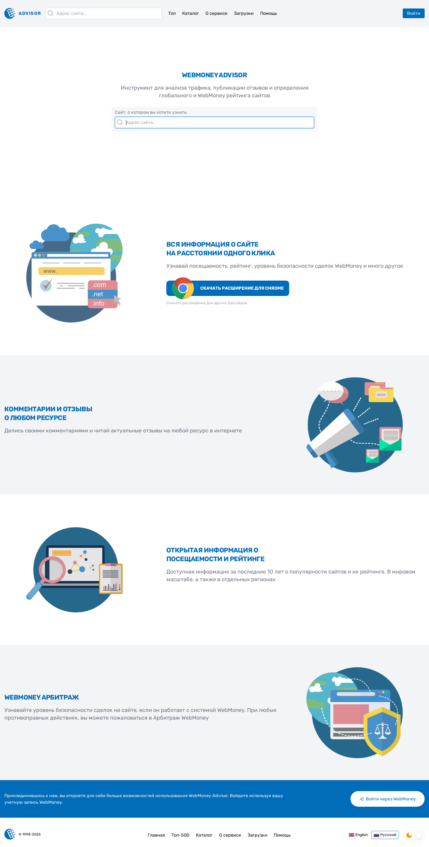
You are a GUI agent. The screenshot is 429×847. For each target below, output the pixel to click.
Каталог (190, 13)
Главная (156, 835)
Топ (172, 13)
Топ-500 (180, 835)
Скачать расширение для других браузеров (206, 303)
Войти (413, 13)
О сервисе (216, 13)
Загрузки (244, 13)
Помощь (268, 13)
